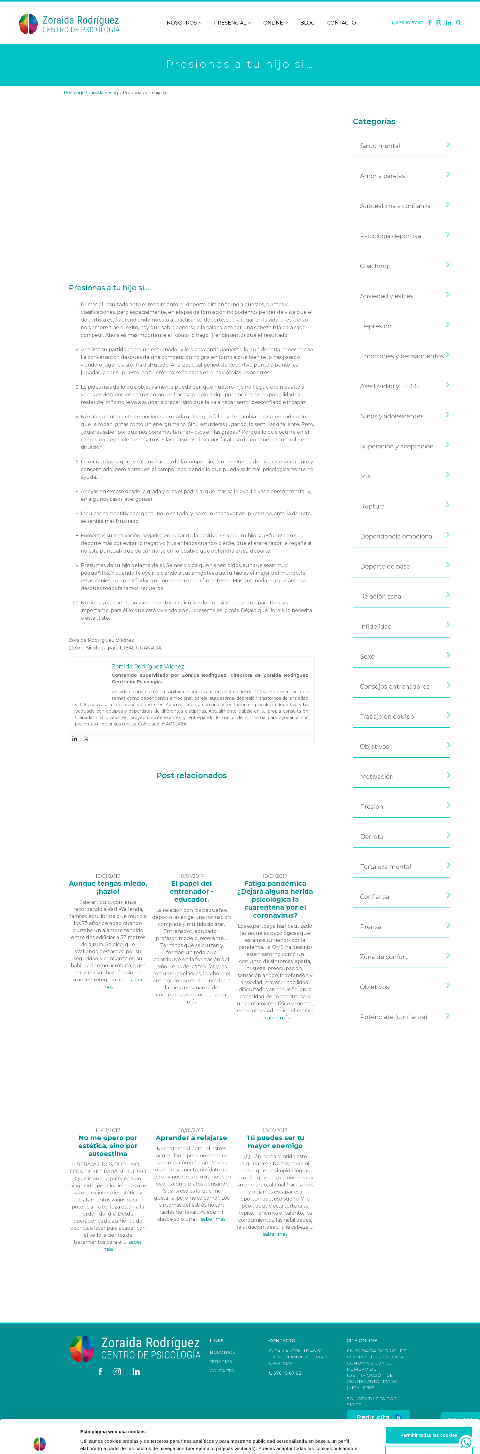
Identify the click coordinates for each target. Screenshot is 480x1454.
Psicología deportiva (390, 236)
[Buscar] (458, 23)
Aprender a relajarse (191, 1138)
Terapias (221, 1361)
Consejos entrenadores (394, 686)
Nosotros (184, 23)
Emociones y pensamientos (402, 356)
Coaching (374, 266)
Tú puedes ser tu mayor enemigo (275, 1142)
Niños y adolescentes (392, 416)
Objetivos (374, 746)
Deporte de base (385, 566)
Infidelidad (376, 626)
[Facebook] (430, 23)
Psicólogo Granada (83, 92)
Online (275, 23)
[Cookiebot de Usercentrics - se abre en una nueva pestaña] (39, 1442)
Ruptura (372, 506)
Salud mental (380, 146)
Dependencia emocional (397, 536)
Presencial (232, 23)
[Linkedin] (449, 23)
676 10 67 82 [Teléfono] (408, 22)
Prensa (370, 927)
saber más (277, 1018)
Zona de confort (384, 957)
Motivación (377, 776)
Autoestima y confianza (395, 206)
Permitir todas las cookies (428, 1401)
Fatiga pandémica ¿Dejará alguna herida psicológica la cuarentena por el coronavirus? (275, 899)
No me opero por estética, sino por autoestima (108, 1146)
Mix (365, 476)
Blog (307, 23)
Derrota (372, 836)
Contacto (341, 23)
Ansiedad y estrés (386, 296)
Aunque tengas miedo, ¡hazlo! (108, 887)
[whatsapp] (466, 1442)
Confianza (374, 896)
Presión (371, 806)
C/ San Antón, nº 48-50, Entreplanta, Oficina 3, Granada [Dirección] (298, 1357)
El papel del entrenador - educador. (191, 891)
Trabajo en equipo (387, 716)
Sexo (367, 656)
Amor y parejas (382, 176)
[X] (438, 23)
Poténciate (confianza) (393, 1017)
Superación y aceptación (397, 446)
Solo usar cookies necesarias (429, 1421)
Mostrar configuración (335, 1441)
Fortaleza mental (385, 866)
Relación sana (380, 596)
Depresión (376, 326)
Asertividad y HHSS (389, 386)
